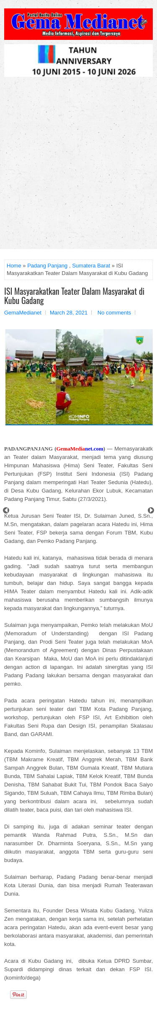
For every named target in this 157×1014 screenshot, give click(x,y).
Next (151, 510)
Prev (6, 510)
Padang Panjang (47, 265)
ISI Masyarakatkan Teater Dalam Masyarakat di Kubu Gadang (74, 295)
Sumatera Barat (91, 265)
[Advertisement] (78, 166)
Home (14, 265)
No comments (114, 312)
